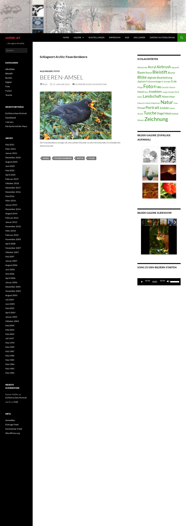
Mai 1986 (9, 355)
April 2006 (10, 278)
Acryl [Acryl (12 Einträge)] (152, 67)
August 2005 (11, 295)
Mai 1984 (9, 364)
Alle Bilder (46, 71)
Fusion (8, 90)
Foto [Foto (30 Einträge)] (148, 86)
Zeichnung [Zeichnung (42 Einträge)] (156, 119)
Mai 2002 (9, 334)
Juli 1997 (9, 338)
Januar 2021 (11, 153)
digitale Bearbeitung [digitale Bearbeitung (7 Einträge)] (159, 77)
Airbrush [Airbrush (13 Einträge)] (164, 67)
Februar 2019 (11, 179)
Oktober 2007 (12, 252)
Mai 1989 (9, 347)
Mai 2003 (9, 329)
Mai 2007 (9, 256)
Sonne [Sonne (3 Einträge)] (172, 108)
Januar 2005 (11, 316)
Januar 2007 (11, 261)
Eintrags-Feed (11, 424)
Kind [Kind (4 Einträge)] (177, 92)
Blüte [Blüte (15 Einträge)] (142, 77)
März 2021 (10, 149)
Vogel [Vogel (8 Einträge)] (160, 113)
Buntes (8, 77)
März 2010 (10, 230)
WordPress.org (12, 433)
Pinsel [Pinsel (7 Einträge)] (141, 107)
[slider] (154, 282)
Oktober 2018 (12, 183)
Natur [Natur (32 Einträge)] (167, 102)
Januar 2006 (11, 282)
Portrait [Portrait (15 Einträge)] (152, 107)
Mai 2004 (9, 325)
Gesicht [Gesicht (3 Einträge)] (165, 87)
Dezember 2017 (13, 187)
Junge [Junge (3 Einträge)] (165, 92)
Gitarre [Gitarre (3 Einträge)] (172, 87)
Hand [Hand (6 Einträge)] (140, 91)
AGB (127, 37)
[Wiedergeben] (142, 282)
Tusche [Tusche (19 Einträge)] (150, 112)
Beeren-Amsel (61, 77)
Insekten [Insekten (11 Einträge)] (155, 91)
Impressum (114, 37)
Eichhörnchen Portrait (16, 113)
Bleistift (9, 73)
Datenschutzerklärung (162, 37)
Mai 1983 (9, 368)
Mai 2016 (9, 196)
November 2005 (13, 291)
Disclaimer (139, 37)
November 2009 (13, 239)
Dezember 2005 (13, 286)
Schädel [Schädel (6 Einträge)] (164, 107)
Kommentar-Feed (13, 428)
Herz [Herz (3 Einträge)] (146, 92)
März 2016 (10, 200)
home (66, 37)
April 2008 (10, 243)
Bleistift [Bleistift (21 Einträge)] (159, 71)
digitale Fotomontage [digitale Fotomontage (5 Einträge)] (149, 81)
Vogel (91, 158)
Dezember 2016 (13, 192)
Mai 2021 (9, 144)
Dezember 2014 (13, 209)
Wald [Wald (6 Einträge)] (168, 113)
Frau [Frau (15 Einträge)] (157, 86)
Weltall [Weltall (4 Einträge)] (175, 113)
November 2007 (13, 248)
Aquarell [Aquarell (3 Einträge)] (175, 67)
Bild (45, 84)
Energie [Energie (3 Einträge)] (167, 81)
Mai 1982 (9, 372)
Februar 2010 (11, 235)
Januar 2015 (11, 205)
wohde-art (12, 37)
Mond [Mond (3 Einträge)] (147, 103)
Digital (8, 82)
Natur (80, 158)
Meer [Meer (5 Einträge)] (172, 96)
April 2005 (10, 312)
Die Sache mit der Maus (16, 126)
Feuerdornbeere (63, 158)
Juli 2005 (9, 299)
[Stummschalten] (168, 282)
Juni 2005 (10, 304)
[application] (159, 281)
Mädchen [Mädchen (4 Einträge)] (155, 103)
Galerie (77, 37)
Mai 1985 (9, 360)
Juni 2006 (10, 269)
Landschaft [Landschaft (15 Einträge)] (152, 96)
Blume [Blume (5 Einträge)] (171, 72)
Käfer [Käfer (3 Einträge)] (139, 97)
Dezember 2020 (13, 157)
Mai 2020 (9, 170)
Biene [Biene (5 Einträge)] (149, 72)
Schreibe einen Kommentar (91, 84)
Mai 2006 (9, 273)
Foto (57, 71)
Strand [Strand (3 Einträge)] (140, 114)
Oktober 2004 (12, 321)
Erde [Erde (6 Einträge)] (174, 81)
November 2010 (13, 226)
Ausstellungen (96, 37)
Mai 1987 (9, 351)
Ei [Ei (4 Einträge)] (162, 81)
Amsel (46, 158)
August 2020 (11, 161)
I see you (9, 122)
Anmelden (10, 420)
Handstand (10, 117)
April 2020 (10, 174)
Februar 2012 (11, 217)
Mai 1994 (9, 342)
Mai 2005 (9, 308)
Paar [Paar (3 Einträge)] (176, 103)
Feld (16, 402)
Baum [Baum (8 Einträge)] (141, 72)
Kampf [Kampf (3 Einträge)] (171, 92)
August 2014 (11, 213)
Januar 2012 (11, 222)
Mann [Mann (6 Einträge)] (165, 96)
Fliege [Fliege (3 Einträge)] (140, 87)
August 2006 (11, 265)
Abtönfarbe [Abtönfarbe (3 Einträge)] (142, 67)
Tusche (8, 95)
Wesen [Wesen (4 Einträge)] (140, 120)
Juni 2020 (10, 166)
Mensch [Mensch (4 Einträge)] (141, 103)
